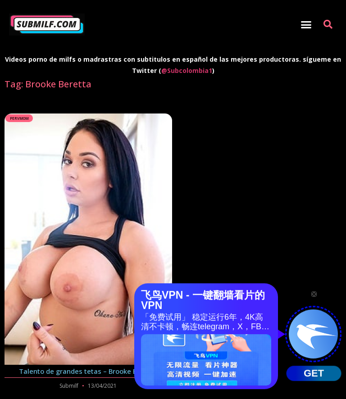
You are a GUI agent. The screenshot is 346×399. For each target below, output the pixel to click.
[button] (305, 24)
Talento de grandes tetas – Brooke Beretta (88, 371)
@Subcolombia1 (186, 70)
